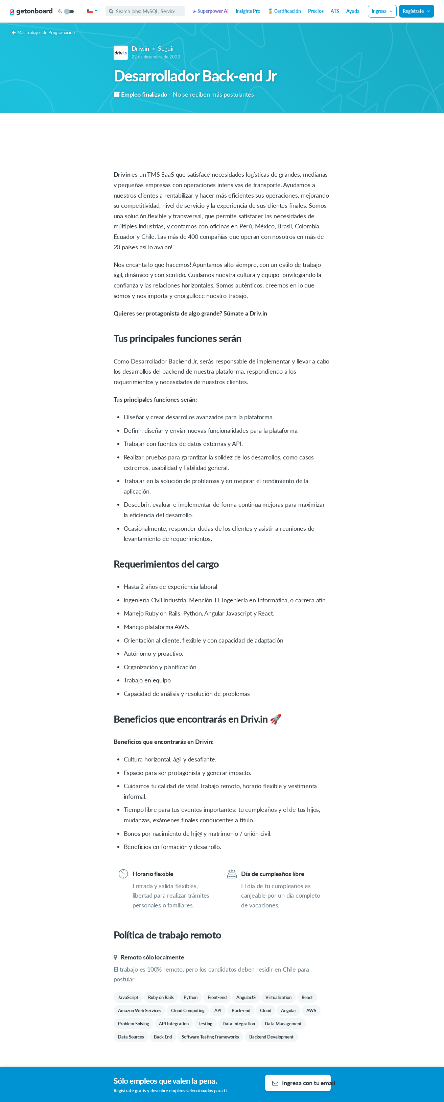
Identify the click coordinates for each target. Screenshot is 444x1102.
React (307, 997)
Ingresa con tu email (301, 1082)
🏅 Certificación (284, 11)
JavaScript (128, 997)
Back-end (241, 1010)
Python (190, 997)
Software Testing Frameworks (210, 1037)
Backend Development (271, 1037)
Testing (205, 1023)
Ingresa (382, 11)
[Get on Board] (31, 11)
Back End (163, 1037)
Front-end (217, 997)
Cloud (265, 1010)
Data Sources (131, 1037)
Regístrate (416, 11)
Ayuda (352, 11)
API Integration (174, 1023)
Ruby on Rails (161, 997)
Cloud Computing (188, 1010)
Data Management (283, 1023)
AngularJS (246, 997)
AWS (311, 1010)
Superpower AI (210, 11)
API (217, 1010)
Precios (316, 11)
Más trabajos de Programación (43, 32)
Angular (288, 1010)
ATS (335, 11)
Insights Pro (248, 11)
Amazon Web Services (139, 1010)
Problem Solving (133, 1023)
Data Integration (239, 1023)
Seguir (166, 48)
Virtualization (278, 997)
